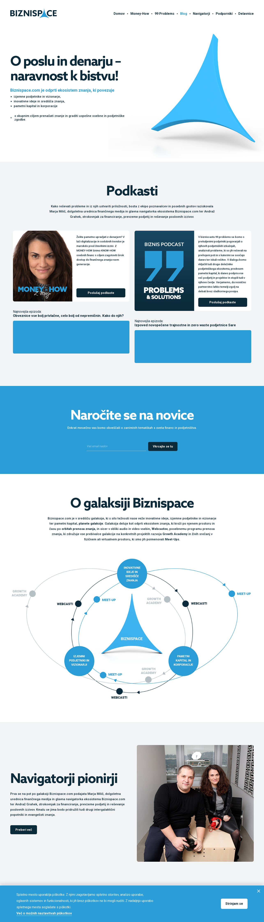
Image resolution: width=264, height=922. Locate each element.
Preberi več (23, 830)
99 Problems (164, 14)
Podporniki (224, 14)
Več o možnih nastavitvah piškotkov (44, 913)
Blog (183, 14)
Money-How (139, 14)
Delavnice (246, 14)
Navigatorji (201, 14)
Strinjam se (234, 904)
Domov (119, 14)
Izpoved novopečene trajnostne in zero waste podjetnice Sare (185, 325)
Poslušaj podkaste (101, 293)
